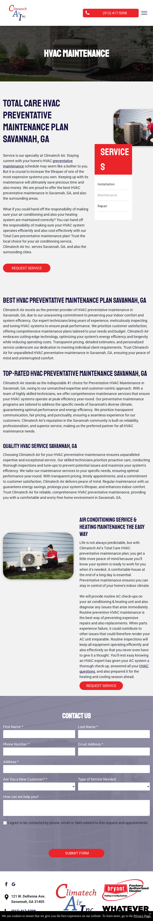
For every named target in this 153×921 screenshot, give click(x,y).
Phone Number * (16, 744)
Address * (11, 762)
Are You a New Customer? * (25, 779)
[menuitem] (113, 184)
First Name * (13, 727)
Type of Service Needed (97, 779)
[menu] (144, 13)
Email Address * (90, 744)
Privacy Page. (142, 916)
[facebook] (6, 885)
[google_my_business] (13, 885)
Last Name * (88, 727)
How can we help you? (21, 797)
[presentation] (33, 837)
